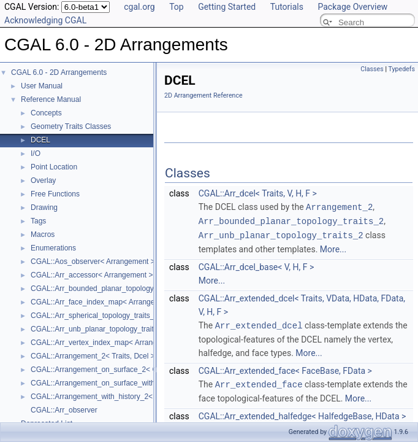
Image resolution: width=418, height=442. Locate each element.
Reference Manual (51, 99)
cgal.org (139, 7)
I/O (35, 153)
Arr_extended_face (259, 381)
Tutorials (286, 7)
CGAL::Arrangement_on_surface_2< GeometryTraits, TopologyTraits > (145, 369)
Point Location (54, 167)
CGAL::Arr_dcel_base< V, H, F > (256, 265)
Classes (371, 69)
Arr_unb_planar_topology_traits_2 (281, 233)
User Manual (42, 86)
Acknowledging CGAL (45, 20)
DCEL (40, 140)
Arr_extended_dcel (259, 323)
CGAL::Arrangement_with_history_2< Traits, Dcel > (114, 396)
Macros (43, 234)
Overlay (43, 180)
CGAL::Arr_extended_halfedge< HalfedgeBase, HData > (302, 413)
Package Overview (352, 7)
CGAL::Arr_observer (64, 410)
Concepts (46, 113)
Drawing (44, 207)
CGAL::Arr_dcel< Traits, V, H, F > (258, 193)
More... (333, 247)
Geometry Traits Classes (71, 126)
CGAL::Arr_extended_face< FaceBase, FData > (285, 368)
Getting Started (227, 7)
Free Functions (55, 194)
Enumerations (53, 248)
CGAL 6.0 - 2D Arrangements (59, 72)
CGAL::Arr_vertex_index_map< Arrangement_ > (109, 342)
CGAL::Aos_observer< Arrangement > (93, 261)
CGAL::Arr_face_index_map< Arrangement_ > (106, 302)
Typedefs (401, 69)
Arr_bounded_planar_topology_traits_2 (291, 220)
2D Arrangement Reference (203, 95)
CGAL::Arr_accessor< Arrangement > (92, 275)
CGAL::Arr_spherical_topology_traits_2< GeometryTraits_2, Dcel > (139, 315)
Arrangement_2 (339, 206)
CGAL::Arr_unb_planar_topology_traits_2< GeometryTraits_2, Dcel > (143, 329)
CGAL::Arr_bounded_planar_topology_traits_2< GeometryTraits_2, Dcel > (151, 288)
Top (176, 7)
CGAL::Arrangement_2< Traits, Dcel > (93, 356)
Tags (38, 221)
